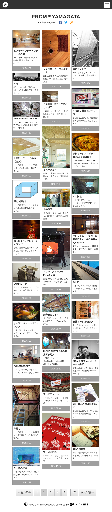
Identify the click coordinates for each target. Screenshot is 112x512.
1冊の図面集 (79, 449)
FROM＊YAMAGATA (56, 17)
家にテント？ (79, 69)
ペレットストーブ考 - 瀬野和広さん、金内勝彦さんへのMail (85, 239)
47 (74, 492)
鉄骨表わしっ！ (51, 314)
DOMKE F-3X (20, 284)
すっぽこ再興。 (51, 452)
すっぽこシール (51, 394)
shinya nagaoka (46, 22)
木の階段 (47, 209)
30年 (16, 83)
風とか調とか (20, 201)
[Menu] (107, 5)
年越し (17, 428)
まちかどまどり (51, 170)
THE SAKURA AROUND (26, 118)
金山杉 (76, 282)
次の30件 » (87, 492)
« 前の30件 (24, 492)
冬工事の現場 (20, 468)
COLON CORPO (22, 366)
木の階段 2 (78, 196)
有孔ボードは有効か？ (84, 321)
